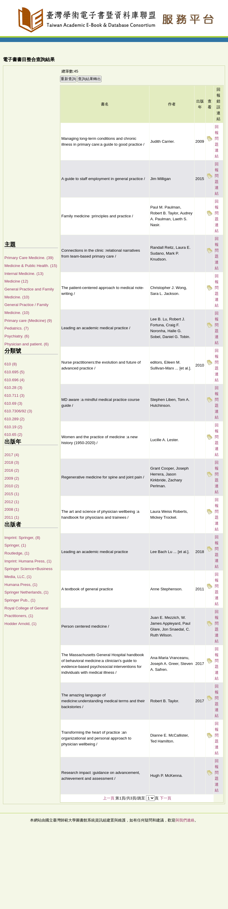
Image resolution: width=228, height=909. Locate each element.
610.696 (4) (14, 380)
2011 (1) (11, 517)
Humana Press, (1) (20, 584)
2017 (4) (11, 455)
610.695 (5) (14, 372)
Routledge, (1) (16, 553)
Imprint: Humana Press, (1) (27, 561)
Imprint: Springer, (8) (22, 537)
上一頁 (108, 798)
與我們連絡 (184, 820)
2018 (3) (11, 462)
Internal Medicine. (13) (24, 273)
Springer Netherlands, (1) (26, 592)
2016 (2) (11, 470)
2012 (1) (11, 502)
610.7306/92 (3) (18, 411)
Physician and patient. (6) (26, 344)
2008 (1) (11, 509)
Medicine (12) (16, 281)
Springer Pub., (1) (19, 600)
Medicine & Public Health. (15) (30, 265)
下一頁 (165, 798)
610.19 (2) (13, 427)
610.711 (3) (14, 395)
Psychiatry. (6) (16, 336)
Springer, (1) (15, 545)
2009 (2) (11, 478)
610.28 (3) (13, 387)
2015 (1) (11, 494)
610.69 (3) (13, 403)
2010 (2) (11, 486)
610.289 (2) (14, 419)
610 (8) (10, 364)
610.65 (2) (13, 434)
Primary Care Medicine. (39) (29, 258)
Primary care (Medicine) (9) (28, 320)
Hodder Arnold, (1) (20, 623)
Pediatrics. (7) (16, 328)
